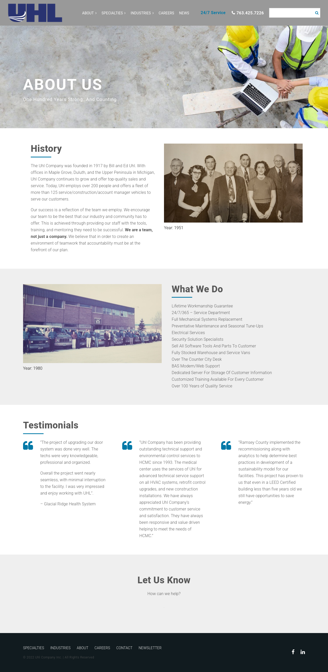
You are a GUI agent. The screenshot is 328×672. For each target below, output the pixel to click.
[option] (164, 77)
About (88, 13)
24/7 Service (213, 12)
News (184, 13)
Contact (124, 648)
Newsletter (150, 648)
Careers (166, 13)
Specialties (112, 13)
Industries (141, 13)
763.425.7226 (250, 13)
